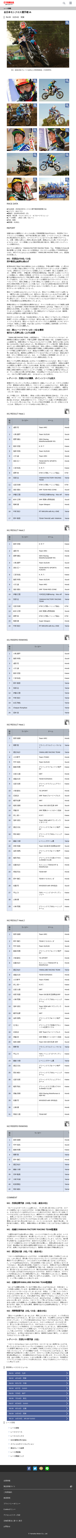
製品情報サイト (9, 1486)
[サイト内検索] (64, 3)
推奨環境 (7, 1498)
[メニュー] (70, 2)
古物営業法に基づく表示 (13, 1521)
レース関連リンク (17, 1456)
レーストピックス (17, 1436)
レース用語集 (16, 1452)
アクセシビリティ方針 (12, 1515)
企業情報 (7, 1481)
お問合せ (7, 1526)
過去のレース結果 (17, 1448)
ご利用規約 (8, 1492)
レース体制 (15, 1428)
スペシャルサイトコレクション (22, 1444)
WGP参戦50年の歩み (19, 1440)
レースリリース (16, 1432)
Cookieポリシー (10, 1509)
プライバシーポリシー (12, 1504)
